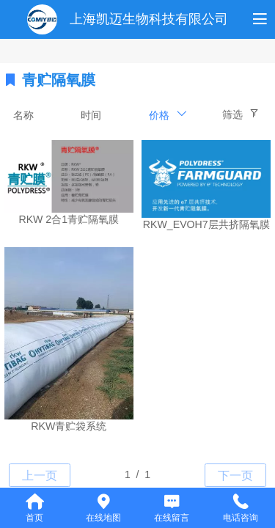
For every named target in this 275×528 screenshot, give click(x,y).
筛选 (232, 114)
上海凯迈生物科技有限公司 (149, 19)
